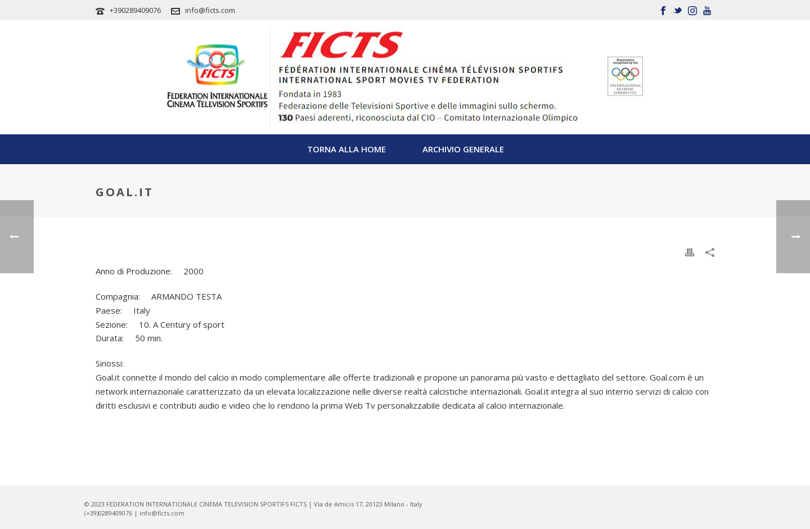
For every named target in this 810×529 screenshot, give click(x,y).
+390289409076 (135, 10)
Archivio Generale (463, 149)
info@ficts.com (210, 10)
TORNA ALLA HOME (346, 149)
